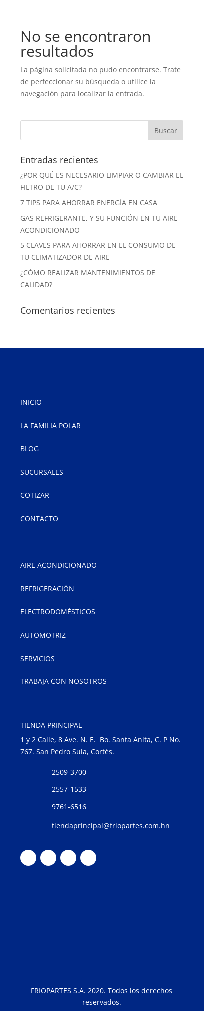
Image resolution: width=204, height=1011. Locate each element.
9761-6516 (69, 806)
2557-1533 (69, 789)
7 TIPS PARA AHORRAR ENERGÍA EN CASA (89, 202)
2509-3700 (69, 772)
